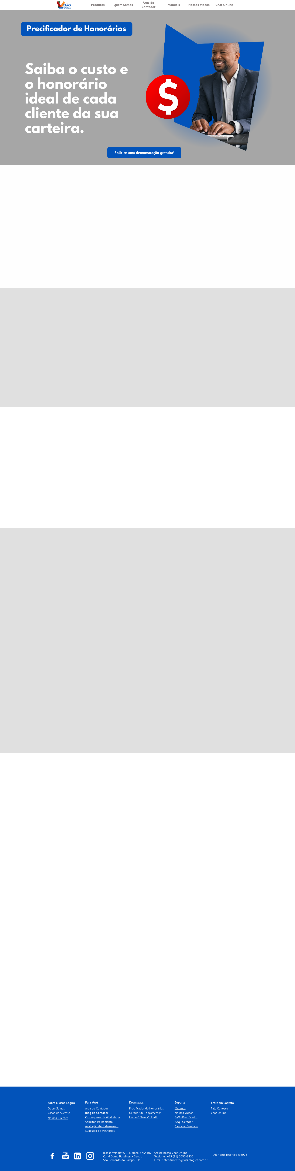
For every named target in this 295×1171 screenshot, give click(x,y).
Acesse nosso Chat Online (170, 1153)
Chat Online (218, 1113)
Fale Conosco (219, 1108)
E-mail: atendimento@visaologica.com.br (180, 1160)
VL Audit (152, 1117)
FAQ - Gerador (184, 1122)
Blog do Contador (96, 1113)
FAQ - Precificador (186, 1117)
